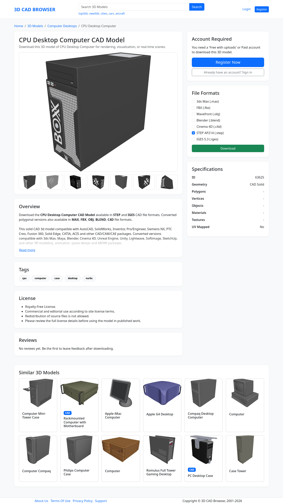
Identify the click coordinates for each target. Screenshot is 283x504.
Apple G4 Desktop (159, 414)
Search (197, 7)
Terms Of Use (60, 501)
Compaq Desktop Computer (201, 415)
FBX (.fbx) (203, 108)
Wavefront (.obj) (208, 114)
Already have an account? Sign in (228, 72)
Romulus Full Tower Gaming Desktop (161, 472)
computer (40, 278)
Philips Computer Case (77, 472)
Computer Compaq (36, 471)
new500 (94, 13)
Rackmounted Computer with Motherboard (75, 422)
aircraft (120, 13)
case (57, 278)
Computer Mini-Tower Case (34, 415)
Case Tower (237, 471)
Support (101, 501)
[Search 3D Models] (134, 7)
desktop (73, 278)
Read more (27, 250)
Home (18, 26)
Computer (236, 414)
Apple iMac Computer (113, 415)
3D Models (35, 26)
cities (104, 13)
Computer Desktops (62, 26)
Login (247, 9)
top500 (83, 13)
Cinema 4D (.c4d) (209, 126)
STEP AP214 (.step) (210, 133)
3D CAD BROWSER (34, 9)
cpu (24, 278)
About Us (41, 501)
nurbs (89, 278)
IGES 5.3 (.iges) (207, 139)
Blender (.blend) (208, 120)
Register (261, 9)
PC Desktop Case (200, 476)
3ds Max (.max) (208, 101)
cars (111, 13)
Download (228, 148)
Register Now (228, 62)
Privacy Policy (83, 501)
